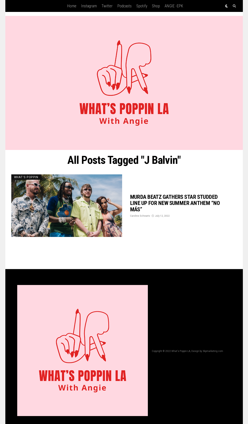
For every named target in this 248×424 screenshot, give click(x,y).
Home (71, 6)
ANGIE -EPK (174, 6)
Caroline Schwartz (140, 215)
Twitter (107, 6)
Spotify (141, 6)
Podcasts (124, 6)
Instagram (89, 6)
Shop (156, 6)
